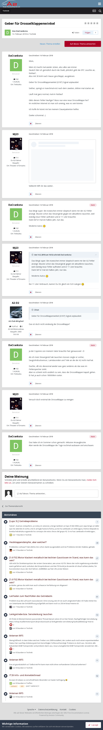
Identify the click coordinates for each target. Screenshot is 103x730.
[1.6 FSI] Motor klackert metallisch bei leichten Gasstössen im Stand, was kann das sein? (51, 559)
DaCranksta (22, 31)
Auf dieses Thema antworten (82, 44)
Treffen (29, 683)
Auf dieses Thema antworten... (31, 493)
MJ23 (15, 134)
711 (16, 157)
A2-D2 (15, 302)
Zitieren (38, 123)
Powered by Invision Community (51, 715)
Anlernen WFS (16, 635)
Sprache (31, 709)
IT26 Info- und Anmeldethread (24, 675)
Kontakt (63, 709)
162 (16, 79)
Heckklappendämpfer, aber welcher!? (28, 542)
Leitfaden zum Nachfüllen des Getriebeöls (30, 596)
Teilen (75, 32)
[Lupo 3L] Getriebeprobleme (23, 521)
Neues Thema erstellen (50, 44)
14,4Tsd (13, 326)
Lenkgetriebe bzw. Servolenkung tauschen (30, 614)
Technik (32, 34)
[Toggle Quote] (33, 255)
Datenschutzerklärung (47, 709)
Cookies (72, 709)
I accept (93, 725)
